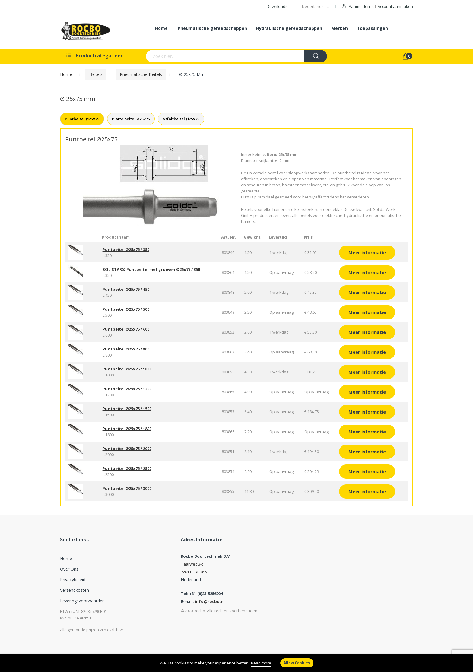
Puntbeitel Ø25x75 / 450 (126, 289)
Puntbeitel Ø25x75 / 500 (126, 309)
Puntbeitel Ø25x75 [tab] (82, 119)
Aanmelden (359, 6)
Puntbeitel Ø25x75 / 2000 (127, 448)
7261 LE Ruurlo (194, 572)
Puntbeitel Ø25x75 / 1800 (127, 428)
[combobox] (202, 56)
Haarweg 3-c (192, 564)
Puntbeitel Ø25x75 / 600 (126, 329)
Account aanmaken (395, 6)
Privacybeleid (72, 579)
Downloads (277, 6)
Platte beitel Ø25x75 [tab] (131, 119)
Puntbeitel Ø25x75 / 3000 (127, 488)
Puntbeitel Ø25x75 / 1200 (127, 388)
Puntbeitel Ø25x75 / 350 (126, 249)
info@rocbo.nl (210, 601)
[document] (236, 662)
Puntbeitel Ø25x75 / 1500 (127, 408)
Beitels (96, 74)
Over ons (69, 569)
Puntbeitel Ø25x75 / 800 (126, 349)
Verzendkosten (74, 590)
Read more (261, 663)
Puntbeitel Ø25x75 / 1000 (127, 369)
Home (66, 74)
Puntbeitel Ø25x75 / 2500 (127, 468)
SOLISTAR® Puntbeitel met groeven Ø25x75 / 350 (151, 269)
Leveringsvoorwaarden (82, 601)
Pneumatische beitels (141, 74)
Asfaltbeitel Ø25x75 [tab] (181, 119)
